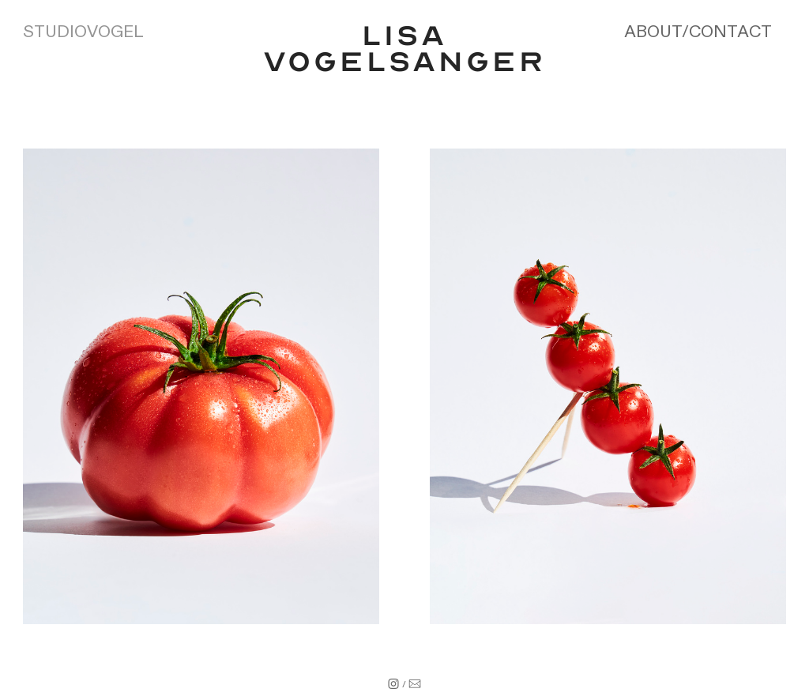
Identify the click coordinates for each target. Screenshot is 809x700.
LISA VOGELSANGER (404, 48)
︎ (414, 685)
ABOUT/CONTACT (698, 32)
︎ (393, 685)
